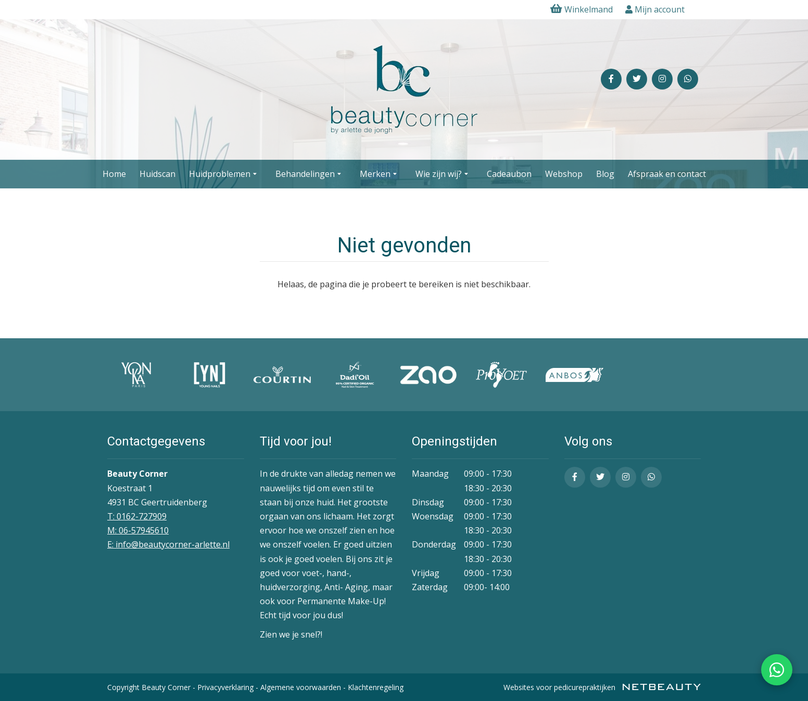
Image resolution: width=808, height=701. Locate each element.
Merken (380, 174)
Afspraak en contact (667, 174)
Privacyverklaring (225, 687)
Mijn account (655, 9)
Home (114, 174)
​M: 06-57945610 (138, 530)
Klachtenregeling (375, 687)
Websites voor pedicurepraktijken (602, 687)
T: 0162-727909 (137, 516)
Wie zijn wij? (443, 174)
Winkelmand (581, 9)
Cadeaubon (509, 174)
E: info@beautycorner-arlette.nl (168, 544)
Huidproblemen (224, 174)
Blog (605, 174)
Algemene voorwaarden (300, 687)
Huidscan (157, 174)
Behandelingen (309, 174)
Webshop (564, 174)
